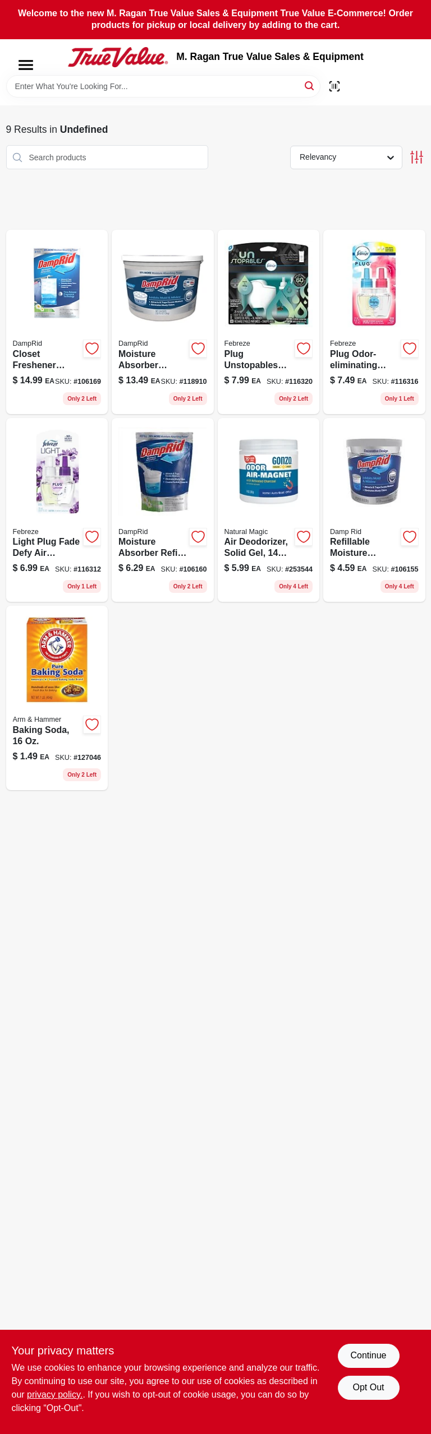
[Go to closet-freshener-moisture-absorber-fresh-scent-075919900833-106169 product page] (57, 322)
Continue (368, 1355)
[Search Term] (163, 86)
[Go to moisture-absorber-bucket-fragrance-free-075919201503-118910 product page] (163, 322)
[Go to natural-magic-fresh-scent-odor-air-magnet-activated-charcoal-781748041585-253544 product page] (269, 510)
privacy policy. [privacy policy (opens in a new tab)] (54, 1394)
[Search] (310, 85)
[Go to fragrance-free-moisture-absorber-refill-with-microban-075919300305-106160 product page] (163, 510)
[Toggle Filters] (416, 157)
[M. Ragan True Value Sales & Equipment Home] (117, 57)
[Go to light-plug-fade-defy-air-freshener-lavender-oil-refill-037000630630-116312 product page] (57, 510)
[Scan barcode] (334, 86)
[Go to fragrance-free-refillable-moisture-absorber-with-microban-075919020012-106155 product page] (374, 510)
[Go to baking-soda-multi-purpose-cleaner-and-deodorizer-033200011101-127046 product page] (57, 698)
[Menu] (26, 65)
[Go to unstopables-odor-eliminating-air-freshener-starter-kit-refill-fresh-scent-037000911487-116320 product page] (269, 322)
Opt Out (368, 1387)
